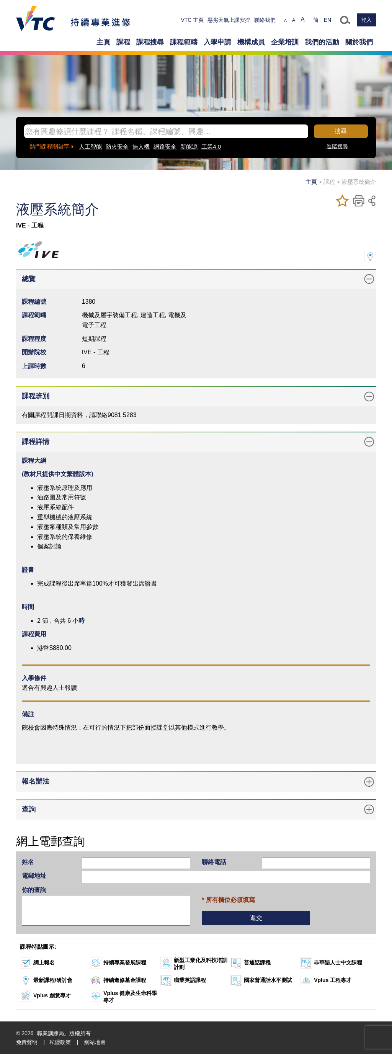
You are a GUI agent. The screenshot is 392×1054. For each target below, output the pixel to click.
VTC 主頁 (192, 20)
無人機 (141, 146)
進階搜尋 (337, 146)
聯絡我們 (265, 20)
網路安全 (165, 146)
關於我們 (359, 42)
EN (327, 20)
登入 (366, 20)
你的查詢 (34, 890)
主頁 (103, 42)
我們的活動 (322, 42)
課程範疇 (184, 42)
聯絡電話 (214, 862)
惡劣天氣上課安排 (228, 20)
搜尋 (341, 131)
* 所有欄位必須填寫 (228, 900)
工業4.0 (211, 146)
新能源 (189, 146)
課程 (123, 42)
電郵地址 (34, 875)
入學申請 (217, 42)
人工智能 (90, 146)
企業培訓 (285, 42)
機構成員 (251, 42)
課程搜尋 (150, 42)
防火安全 (117, 146)
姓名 (28, 862)
